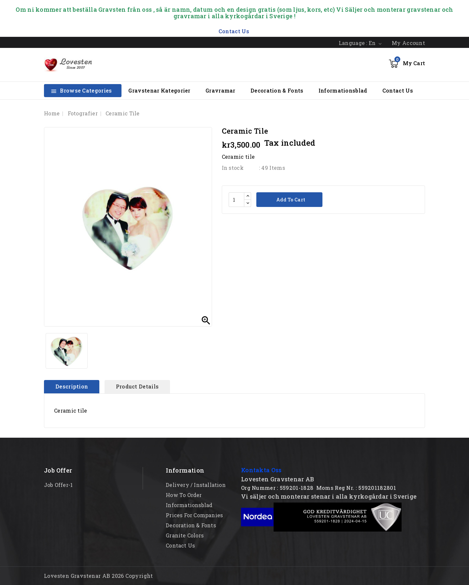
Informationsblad (343, 90)
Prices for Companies (194, 515)
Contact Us (397, 90)
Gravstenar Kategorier (159, 90)
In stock (233, 167)
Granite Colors (185, 535)
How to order (184, 494)
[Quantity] (236, 199)
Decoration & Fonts (276, 90)
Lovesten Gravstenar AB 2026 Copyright (98, 575)
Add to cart (290, 200)
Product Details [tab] (137, 386)
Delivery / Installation (196, 484)
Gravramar (220, 90)
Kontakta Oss (261, 470)
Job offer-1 (58, 484)
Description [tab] (71, 386)
